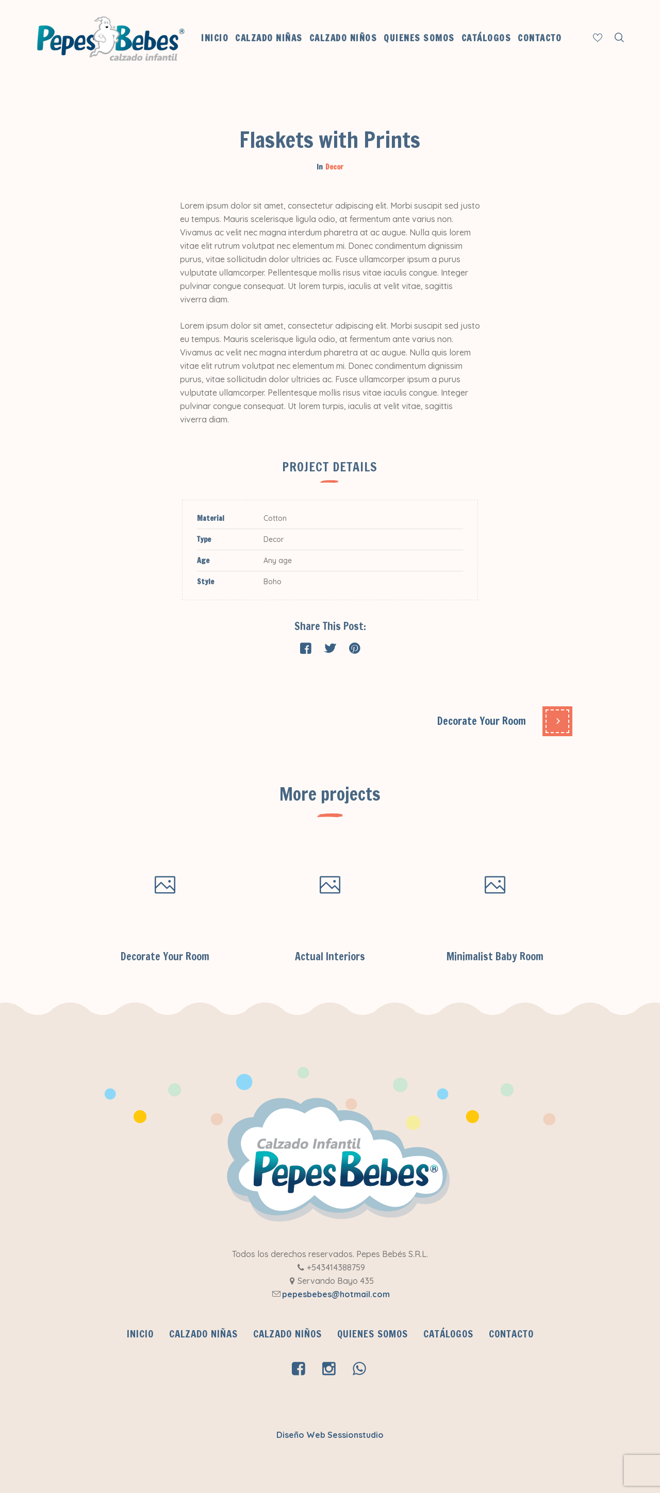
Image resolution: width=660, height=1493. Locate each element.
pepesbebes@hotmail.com (336, 1294)
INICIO (140, 1333)
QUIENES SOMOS (372, 1333)
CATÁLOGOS (448, 1333)
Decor (334, 167)
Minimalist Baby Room (495, 956)
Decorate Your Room (481, 721)
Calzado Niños (287, 1333)
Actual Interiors (330, 956)
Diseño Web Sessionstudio (330, 1435)
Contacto (511, 1333)
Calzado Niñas (203, 1333)
